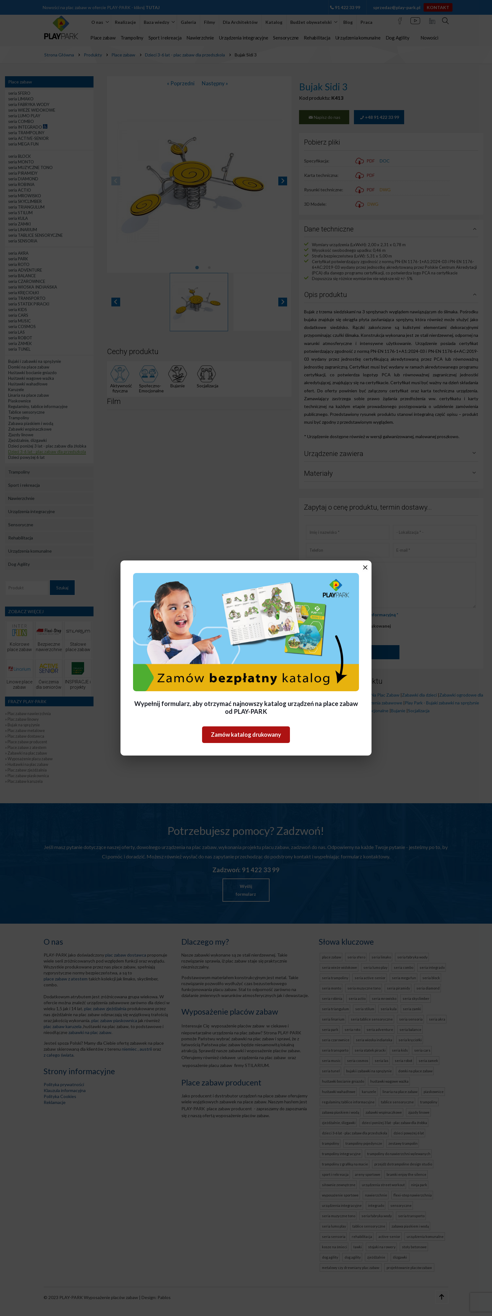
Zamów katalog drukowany (246, 734)
